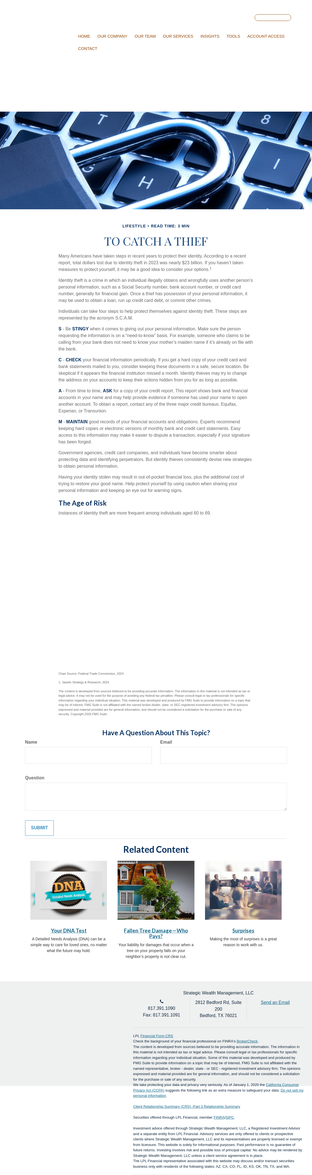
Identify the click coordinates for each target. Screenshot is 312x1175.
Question (34, 777)
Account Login (272, 17)
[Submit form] (39, 828)
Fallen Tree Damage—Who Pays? (156, 933)
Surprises (243, 930)
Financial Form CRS (156, 1036)
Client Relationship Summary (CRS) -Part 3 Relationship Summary (186, 1106)
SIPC (230, 1117)
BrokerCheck (247, 1041)
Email (166, 742)
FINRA (219, 1117)
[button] (112, 36)
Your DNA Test (69, 930)
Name (31, 742)
